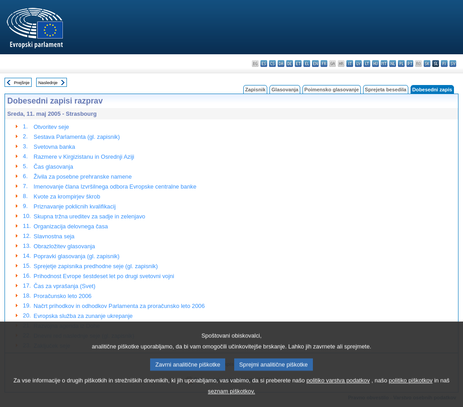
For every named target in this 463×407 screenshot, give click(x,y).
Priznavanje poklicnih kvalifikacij (74, 206)
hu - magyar (375, 63)
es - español (263, 63)
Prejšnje (22, 82)
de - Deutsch (289, 63)
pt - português (409, 63)
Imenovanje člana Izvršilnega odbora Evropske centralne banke (114, 186)
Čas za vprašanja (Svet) (64, 286)
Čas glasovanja (53, 166)
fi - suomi (444, 63)
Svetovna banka (54, 146)
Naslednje (48, 82)
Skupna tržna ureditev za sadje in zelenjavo (89, 216)
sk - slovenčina (427, 63)
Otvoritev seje (51, 126)
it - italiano (349, 63)
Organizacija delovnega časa (70, 226)
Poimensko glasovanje (331, 89)
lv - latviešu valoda (358, 63)
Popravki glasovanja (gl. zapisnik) (76, 256)
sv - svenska (452, 63)
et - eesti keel (298, 63)
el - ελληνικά (306, 63)
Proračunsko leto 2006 (62, 296)
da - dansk (281, 63)
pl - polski (401, 63)
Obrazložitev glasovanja (64, 246)
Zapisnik (255, 89)
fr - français (324, 63)
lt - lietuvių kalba (367, 63)
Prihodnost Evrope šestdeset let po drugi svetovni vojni (103, 276)
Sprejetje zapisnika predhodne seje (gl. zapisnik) (95, 266)
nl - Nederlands (392, 63)
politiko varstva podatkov (338, 391)
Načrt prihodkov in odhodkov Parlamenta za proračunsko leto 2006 (118, 306)
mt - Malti (384, 63)
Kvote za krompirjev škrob (66, 196)
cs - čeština (272, 63)
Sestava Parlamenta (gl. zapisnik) (76, 136)
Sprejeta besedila (385, 89)
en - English (315, 63)
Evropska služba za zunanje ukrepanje (82, 315)
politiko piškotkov (411, 391)
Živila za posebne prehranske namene (82, 176)
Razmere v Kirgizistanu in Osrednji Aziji (83, 156)
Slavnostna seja (53, 236)
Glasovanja (284, 89)
